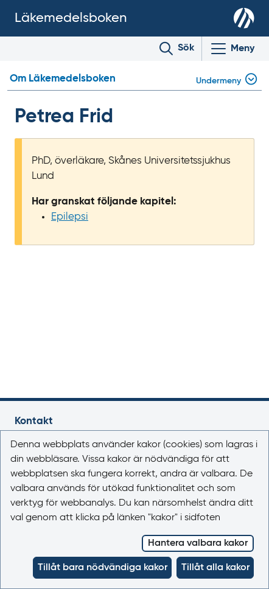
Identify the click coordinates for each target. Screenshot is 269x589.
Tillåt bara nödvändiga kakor (102, 568)
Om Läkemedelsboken (63, 79)
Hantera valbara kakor (198, 543)
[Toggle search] (177, 49)
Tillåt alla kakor (215, 568)
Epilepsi (69, 217)
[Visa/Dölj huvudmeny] (232, 49)
